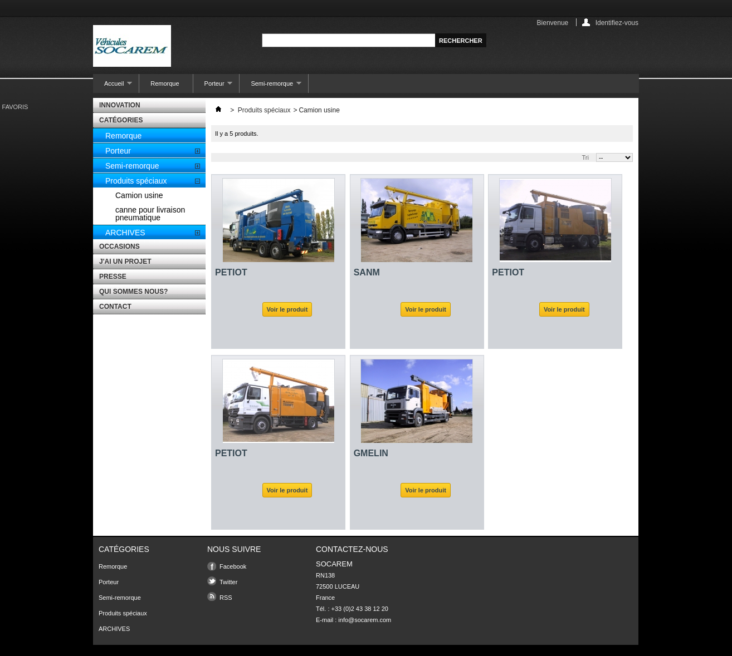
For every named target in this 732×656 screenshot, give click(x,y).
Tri (585, 157)
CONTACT (115, 306)
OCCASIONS (119, 246)
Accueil (112, 86)
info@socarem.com (364, 619)
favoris (15, 106)
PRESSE (112, 276)
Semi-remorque (270, 86)
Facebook (232, 566)
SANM (367, 272)
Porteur (213, 86)
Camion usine (139, 195)
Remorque (164, 83)
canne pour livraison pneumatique (150, 213)
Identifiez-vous (617, 22)
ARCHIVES (125, 232)
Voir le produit (287, 309)
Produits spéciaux (136, 180)
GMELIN (371, 453)
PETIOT (231, 272)
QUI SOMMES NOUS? (133, 291)
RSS (225, 597)
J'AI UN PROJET (125, 261)
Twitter (228, 582)
